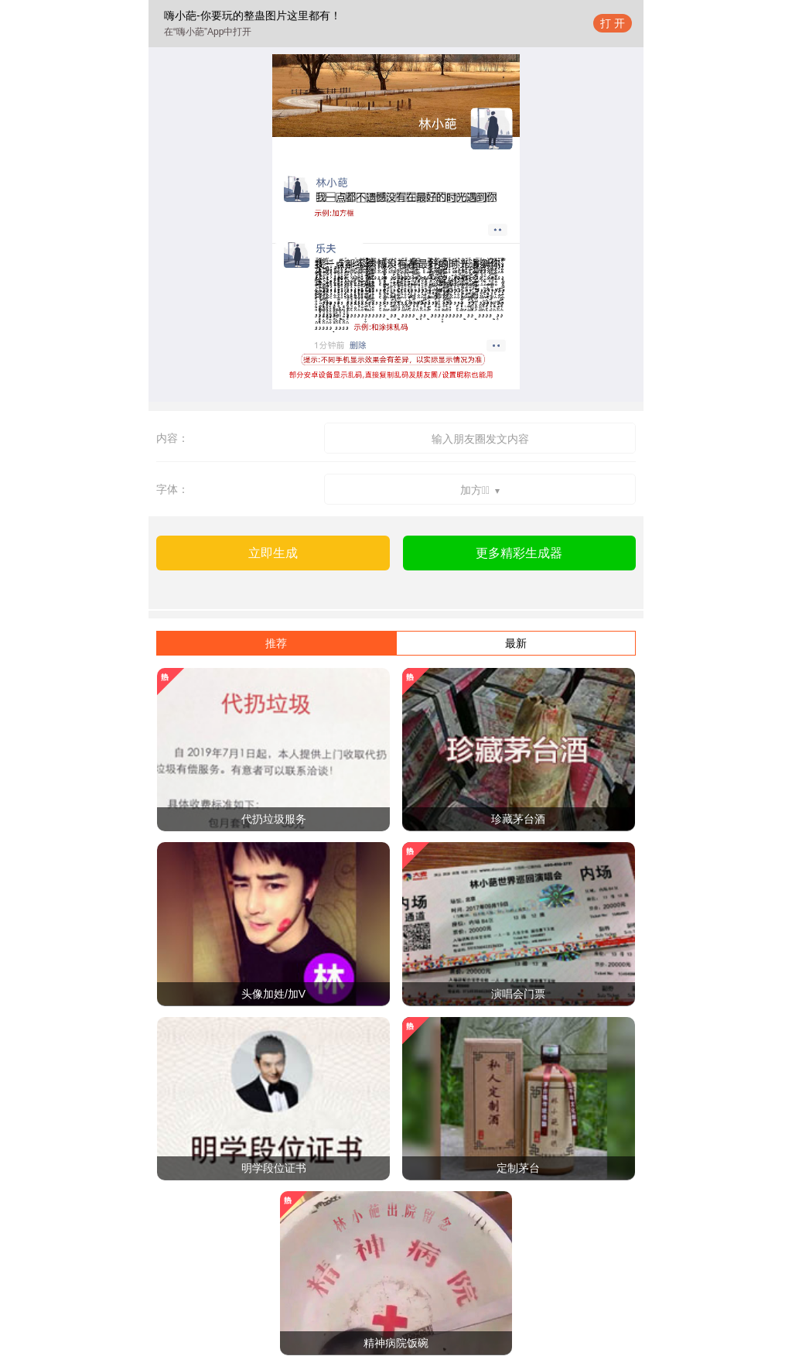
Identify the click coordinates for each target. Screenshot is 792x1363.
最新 (516, 643)
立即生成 (273, 553)
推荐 (276, 643)
